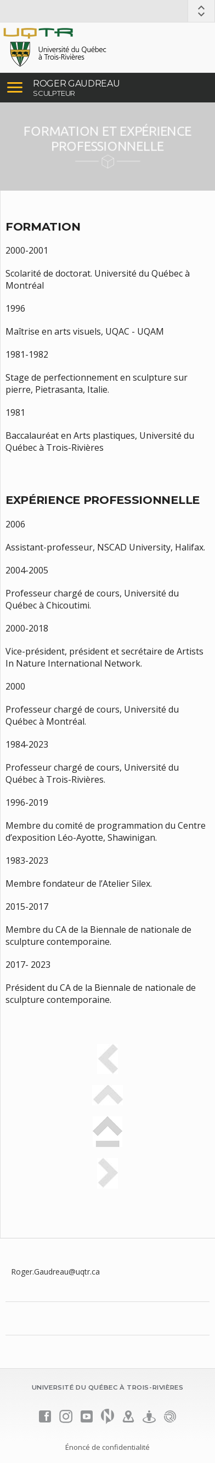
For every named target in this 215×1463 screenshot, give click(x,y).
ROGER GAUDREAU (76, 83)
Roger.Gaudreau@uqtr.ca (55, 1271)
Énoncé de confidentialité (107, 1447)
